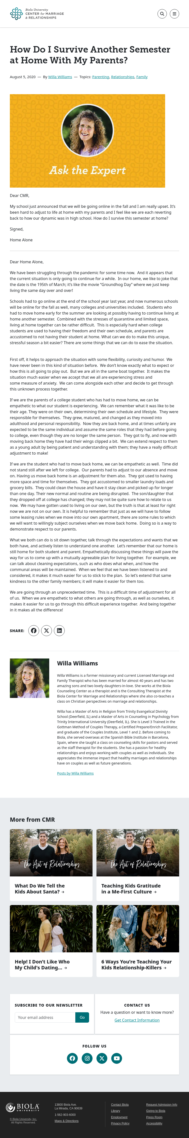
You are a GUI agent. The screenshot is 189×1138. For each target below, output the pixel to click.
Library (115, 1111)
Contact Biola (119, 1104)
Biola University (23, 1107)
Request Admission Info (161, 1104)
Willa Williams (60, 76)
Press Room (154, 1117)
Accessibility (154, 1123)
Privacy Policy (120, 1123)
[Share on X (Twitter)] (46, 630)
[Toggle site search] (162, 13)
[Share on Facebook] (33, 630)
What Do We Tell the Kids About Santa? (40, 889)
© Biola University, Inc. (23, 1119)
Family (142, 76)
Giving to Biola (155, 1111)
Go (82, 1017)
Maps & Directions (67, 1121)
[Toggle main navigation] (174, 13)
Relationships (122, 76)
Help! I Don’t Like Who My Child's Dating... (42, 965)
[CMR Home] (37, 13)
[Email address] (45, 1017)
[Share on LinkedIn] (59, 630)
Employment (119, 1117)
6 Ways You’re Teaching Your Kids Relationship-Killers (136, 965)
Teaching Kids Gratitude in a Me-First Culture (131, 889)
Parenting (100, 76)
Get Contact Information (136, 1020)
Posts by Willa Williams (75, 773)
